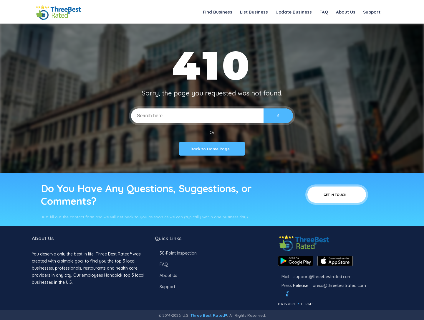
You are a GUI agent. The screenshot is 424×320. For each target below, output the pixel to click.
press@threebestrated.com (339, 285)
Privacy (287, 304)
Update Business (294, 12)
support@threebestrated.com (323, 276)
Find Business (217, 12)
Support (371, 12)
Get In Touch (337, 194)
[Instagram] (307, 295)
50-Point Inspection (178, 253)
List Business (254, 12)
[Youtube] (315, 295)
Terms (307, 304)
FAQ (323, 12)
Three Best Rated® (209, 315)
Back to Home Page (212, 148)
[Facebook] (278, 295)
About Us (345, 12)
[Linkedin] (323, 295)
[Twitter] (293, 295)
